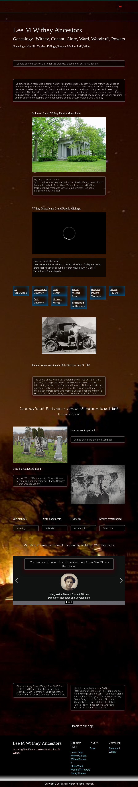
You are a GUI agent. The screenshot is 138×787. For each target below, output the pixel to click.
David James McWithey (40, 291)
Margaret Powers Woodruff (96, 293)
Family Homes (78, 773)
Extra (92, 748)
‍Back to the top (82, 726)
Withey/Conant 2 (78, 761)
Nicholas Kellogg (57, 301)
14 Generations (20, 291)
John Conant (56, 291)
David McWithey (39, 301)
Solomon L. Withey (115, 750)
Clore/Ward (77, 766)
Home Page (77, 752)
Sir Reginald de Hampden (78, 304)
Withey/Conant (78, 755)
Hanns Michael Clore (76, 293)
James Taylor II (114, 291)
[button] (120, 6)
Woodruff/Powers (79, 769)
